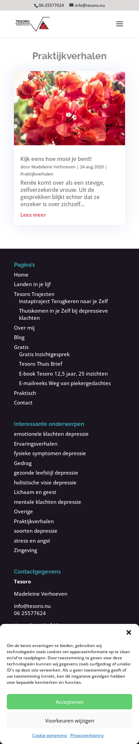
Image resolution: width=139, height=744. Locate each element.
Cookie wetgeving (49, 735)
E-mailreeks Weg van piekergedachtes (65, 383)
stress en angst (32, 540)
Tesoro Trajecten (34, 294)
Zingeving (25, 550)
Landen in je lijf (32, 284)
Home (21, 274)
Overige (23, 511)
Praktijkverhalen (36, 174)
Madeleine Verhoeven (53, 167)
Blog (19, 337)
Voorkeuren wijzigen (69, 720)
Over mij (24, 327)
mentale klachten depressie (47, 501)
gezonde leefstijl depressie (46, 472)
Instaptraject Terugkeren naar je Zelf (63, 301)
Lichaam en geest (35, 492)
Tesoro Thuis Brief (40, 363)
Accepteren (69, 701)
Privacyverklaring (87, 735)
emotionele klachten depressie (51, 433)
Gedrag (23, 463)
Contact (23, 402)
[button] (128, 632)
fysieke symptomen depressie (50, 453)
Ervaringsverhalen (35, 443)
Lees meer (33, 214)
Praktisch (25, 393)
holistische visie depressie (45, 482)
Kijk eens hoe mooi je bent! (56, 159)
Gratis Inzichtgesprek (44, 354)
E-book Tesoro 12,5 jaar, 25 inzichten (63, 373)
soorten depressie (35, 530)
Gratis (21, 347)
